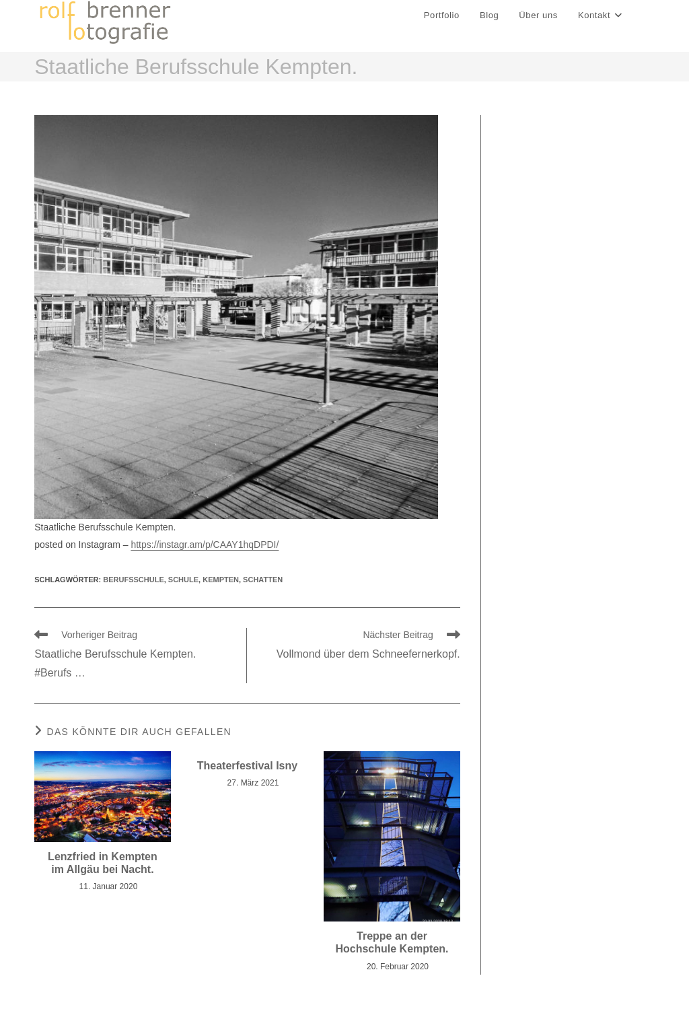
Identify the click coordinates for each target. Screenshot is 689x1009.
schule (183, 580)
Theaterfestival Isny (247, 766)
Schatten (263, 580)
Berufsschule (133, 580)
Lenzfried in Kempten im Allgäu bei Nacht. (102, 863)
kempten (221, 580)
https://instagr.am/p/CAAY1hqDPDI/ (205, 545)
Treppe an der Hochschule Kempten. (391, 943)
